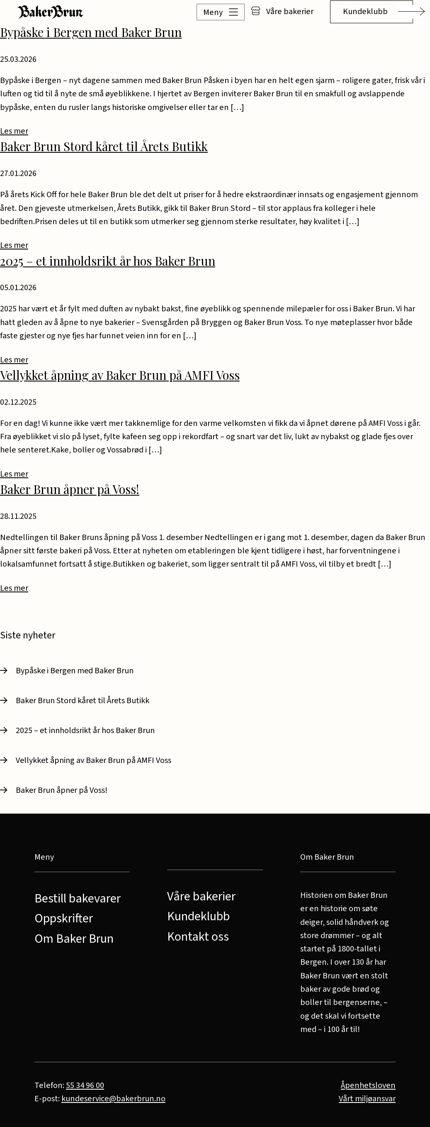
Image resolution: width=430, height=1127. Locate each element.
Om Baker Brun (74, 939)
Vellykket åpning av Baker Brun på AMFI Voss (120, 375)
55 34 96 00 (85, 1085)
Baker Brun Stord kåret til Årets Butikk (104, 146)
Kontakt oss (198, 937)
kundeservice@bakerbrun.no (113, 1099)
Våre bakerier (282, 11)
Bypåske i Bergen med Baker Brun (91, 32)
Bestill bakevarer (77, 898)
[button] (210, 12)
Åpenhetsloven (368, 1085)
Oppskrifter (63, 918)
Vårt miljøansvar (367, 1099)
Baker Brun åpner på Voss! (69, 489)
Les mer (14, 131)
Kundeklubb (365, 11)
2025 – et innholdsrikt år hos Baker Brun (107, 260)
